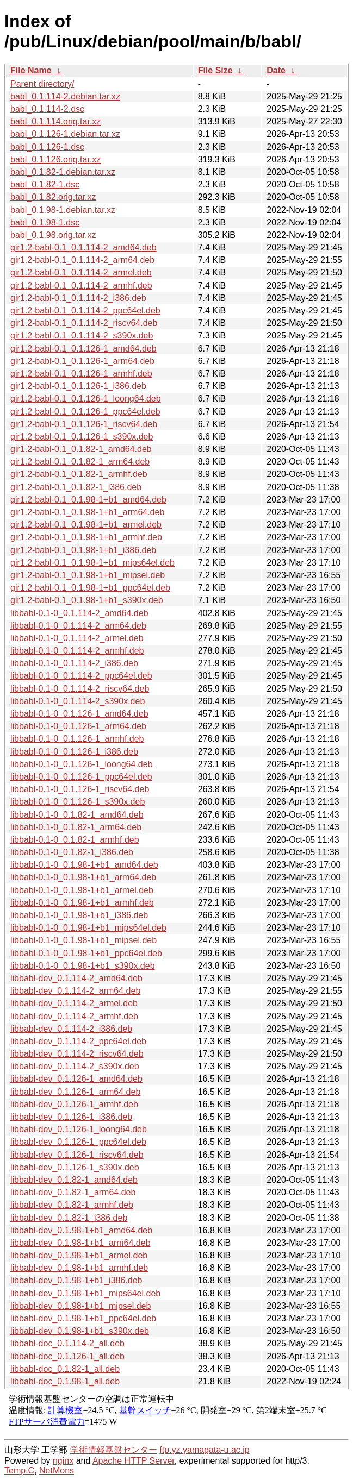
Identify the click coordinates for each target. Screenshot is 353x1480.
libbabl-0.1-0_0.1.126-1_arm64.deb (78, 726)
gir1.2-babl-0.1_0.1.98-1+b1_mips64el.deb (92, 562)
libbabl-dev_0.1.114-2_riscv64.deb (77, 1053)
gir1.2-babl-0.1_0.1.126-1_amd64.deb (83, 348)
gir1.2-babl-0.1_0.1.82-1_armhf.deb (78, 474)
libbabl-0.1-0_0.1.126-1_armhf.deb (77, 738)
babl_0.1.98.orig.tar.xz (53, 235)
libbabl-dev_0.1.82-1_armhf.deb (71, 1204)
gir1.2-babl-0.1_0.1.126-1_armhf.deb (81, 373)
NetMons (56, 1470)
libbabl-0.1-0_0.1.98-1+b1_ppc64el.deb (86, 953)
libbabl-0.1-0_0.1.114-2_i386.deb (74, 663)
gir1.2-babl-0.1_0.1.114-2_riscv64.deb (83, 323)
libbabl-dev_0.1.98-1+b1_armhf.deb (79, 1267)
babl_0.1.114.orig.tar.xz (55, 121)
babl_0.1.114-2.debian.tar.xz (65, 96)
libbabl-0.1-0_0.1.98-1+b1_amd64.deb (84, 864)
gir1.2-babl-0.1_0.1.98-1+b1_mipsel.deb (87, 575)
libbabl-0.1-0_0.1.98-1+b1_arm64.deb (83, 877)
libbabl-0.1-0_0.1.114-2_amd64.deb (79, 613)
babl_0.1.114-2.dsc (47, 109)
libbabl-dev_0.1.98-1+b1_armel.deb (78, 1255)
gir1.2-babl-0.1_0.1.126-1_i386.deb (78, 386)
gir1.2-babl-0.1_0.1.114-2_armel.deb (81, 272)
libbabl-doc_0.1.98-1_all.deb (65, 1381)
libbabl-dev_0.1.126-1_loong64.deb (78, 1129)
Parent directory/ (42, 84)
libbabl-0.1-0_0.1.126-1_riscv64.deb (79, 789)
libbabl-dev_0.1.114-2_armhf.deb (74, 1016)
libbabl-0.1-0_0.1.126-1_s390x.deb (77, 801)
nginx (63, 1460)
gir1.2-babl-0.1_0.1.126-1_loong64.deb (85, 398)
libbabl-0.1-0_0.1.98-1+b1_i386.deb (79, 915)
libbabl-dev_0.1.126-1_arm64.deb (75, 1091)
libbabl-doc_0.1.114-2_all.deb (67, 1343)
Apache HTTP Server (133, 1460)
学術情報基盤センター (113, 1449)
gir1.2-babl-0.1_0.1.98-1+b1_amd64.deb (88, 499)
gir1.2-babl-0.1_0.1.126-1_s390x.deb (81, 436)
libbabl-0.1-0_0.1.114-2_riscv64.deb (79, 688)
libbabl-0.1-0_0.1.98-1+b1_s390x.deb (82, 965)
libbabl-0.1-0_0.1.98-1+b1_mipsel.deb (83, 940)
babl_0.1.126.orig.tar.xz (55, 159)
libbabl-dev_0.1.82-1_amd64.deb (74, 1179)
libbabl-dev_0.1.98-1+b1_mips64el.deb (85, 1293)
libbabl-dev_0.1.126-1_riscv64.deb (77, 1154)
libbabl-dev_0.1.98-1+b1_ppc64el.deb (83, 1318)
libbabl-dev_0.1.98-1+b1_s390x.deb (79, 1330)
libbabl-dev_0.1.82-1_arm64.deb (72, 1192)
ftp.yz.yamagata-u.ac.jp (204, 1449)
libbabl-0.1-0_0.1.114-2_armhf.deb (77, 650)
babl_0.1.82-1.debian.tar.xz (62, 172)
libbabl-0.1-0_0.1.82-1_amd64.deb (77, 814)
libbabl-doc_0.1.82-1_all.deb (65, 1369)
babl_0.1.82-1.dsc (44, 184)
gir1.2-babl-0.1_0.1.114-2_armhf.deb (81, 285)
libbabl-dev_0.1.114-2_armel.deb (74, 1003)
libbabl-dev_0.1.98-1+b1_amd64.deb (81, 1230)
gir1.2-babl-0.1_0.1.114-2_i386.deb (78, 298)
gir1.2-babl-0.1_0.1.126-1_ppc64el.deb (85, 411)
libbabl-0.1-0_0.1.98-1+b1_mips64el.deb (88, 927)
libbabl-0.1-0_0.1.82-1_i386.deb (71, 852)
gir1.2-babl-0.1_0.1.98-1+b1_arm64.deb (87, 512)
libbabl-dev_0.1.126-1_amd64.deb (76, 1078)
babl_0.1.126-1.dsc (47, 147)
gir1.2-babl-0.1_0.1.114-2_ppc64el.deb (85, 310)
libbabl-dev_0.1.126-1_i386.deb (71, 1116)
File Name (31, 70)
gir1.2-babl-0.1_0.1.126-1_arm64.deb (82, 361)
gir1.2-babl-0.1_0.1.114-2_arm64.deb (82, 260)
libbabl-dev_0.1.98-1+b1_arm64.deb (80, 1242)
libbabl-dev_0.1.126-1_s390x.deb (74, 1167)
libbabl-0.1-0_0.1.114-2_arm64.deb (78, 625)
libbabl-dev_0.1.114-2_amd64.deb (76, 978)
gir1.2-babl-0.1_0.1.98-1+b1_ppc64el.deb (90, 587)
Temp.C (19, 1470)
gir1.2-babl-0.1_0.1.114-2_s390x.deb (81, 335)
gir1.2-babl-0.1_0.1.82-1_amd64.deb (81, 449)
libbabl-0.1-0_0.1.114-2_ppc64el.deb (81, 675)
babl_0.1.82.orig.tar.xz (53, 197)
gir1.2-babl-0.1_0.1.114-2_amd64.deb (83, 247)
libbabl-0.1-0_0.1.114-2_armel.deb (77, 638)
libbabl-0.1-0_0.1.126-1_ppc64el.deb (81, 776)
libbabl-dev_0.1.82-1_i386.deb (68, 1217)
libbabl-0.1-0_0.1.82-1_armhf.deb (74, 839)
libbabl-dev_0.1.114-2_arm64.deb (75, 990)
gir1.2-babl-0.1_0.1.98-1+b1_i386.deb (83, 550)
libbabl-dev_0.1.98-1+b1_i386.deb (76, 1280)
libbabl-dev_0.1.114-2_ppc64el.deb (78, 1041)
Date (276, 70)
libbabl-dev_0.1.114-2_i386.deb (71, 1028)
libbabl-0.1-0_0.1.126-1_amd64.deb (79, 713)
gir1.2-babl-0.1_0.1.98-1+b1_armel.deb (86, 524)
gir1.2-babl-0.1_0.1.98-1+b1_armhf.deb (86, 537)
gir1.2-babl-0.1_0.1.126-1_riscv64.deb (83, 424)
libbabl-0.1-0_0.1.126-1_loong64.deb (81, 764)
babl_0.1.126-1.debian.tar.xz (65, 134)
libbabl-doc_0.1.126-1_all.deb (67, 1356)
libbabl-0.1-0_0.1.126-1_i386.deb (74, 751)
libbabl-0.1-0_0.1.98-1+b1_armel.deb (81, 890)
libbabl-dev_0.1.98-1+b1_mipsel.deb (80, 1305)
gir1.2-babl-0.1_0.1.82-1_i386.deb (75, 487)
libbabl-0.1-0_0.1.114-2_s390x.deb (77, 701)
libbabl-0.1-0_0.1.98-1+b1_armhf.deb (82, 902)
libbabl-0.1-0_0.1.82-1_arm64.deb (75, 827)
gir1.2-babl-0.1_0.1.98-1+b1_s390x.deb (86, 600)
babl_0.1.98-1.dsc (44, 222)
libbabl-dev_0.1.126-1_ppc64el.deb (78, 1141)
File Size (215, 70)
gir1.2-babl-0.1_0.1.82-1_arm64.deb (80, 461)
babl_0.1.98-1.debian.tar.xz (62, 210)
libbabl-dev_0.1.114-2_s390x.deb (74, 1066)
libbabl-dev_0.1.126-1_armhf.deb (74, 1104)
